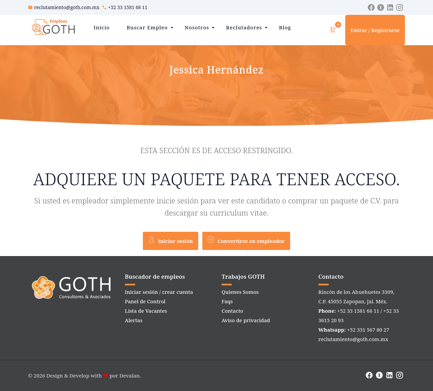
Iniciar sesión (170, 240)
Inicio (102, 27)
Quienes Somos (240, 291)
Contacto (232, 310)
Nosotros (197, 27)
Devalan (130, 375)
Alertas (134, 320)
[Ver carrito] (332, 30)
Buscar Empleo (147, 27)
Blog (285, 27)
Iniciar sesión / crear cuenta (159, 291)
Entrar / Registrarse (375, 30)
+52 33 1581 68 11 (127, 7)
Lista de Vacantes (146, 310)
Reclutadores (244, 27)
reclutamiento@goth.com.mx (66, 7)
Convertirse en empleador (246, 240)
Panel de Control (145, 301)
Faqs (227, 301)
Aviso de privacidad (246, 320)
